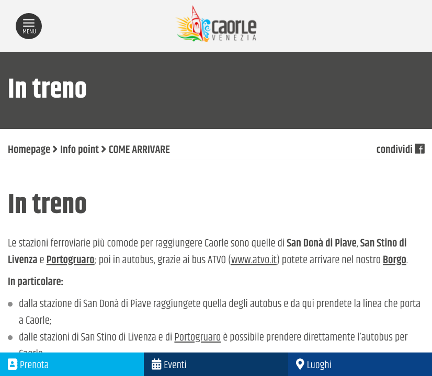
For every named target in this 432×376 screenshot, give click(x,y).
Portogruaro (197, 338)
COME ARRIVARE (139, 150)
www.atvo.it (254, 260)
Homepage (29, 150)
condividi (400, 150)
